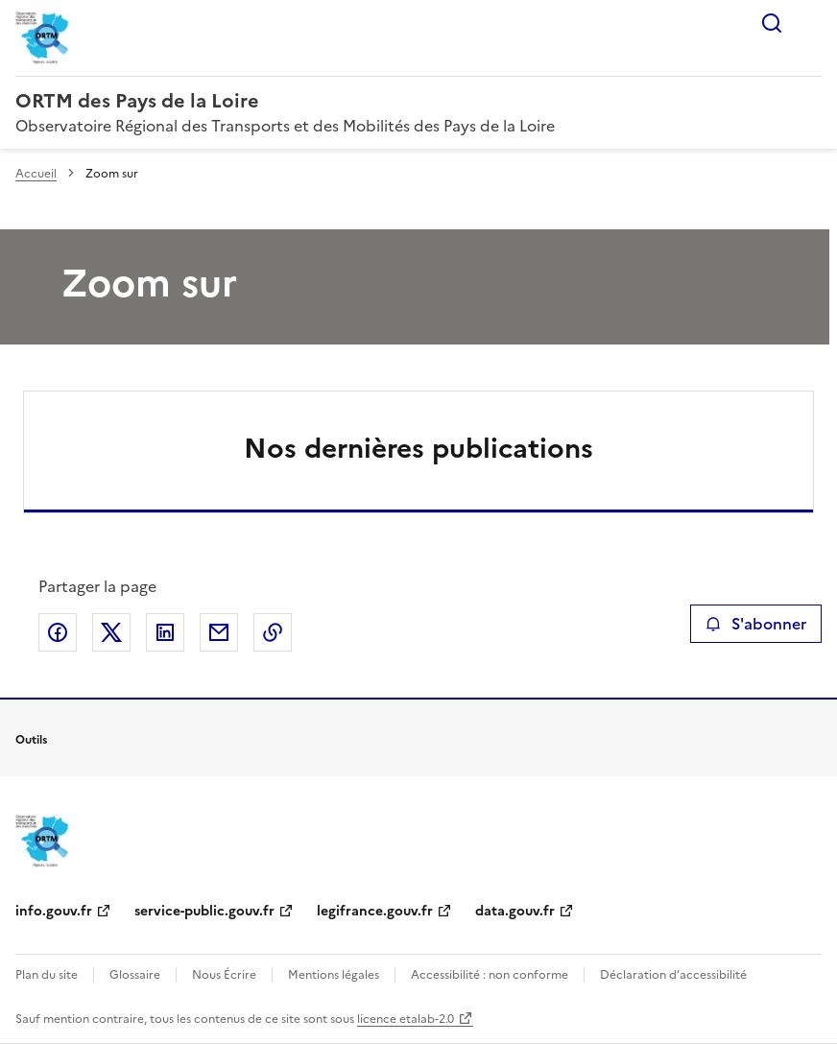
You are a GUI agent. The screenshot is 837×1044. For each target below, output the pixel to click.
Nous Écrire (224, 975)
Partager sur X (111, 632)
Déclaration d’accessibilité (673, 975)
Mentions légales (333, 975)
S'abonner (755, 623)
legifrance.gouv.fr (375, 911)
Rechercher (772, 23)
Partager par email (219, 632)
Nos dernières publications (418, 448)
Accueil (36, 173)
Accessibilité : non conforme (489, 975)
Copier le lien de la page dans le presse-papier (272, 632)
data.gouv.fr (515, 911)
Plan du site (46, 975)
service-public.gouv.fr (204, 911)
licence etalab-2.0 (405, 1019)
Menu (810, 23)
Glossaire (134, 975)
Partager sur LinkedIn (165, 632)
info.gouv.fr (53, 911)
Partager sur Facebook (57, 632)
